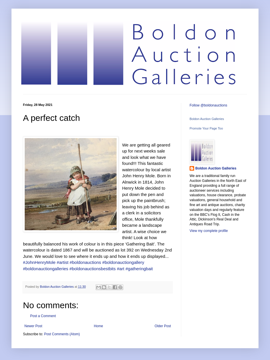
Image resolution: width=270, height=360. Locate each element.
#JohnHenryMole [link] (39, 262)
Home (98, 326)
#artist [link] (63, 262)
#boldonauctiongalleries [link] (45, 268)
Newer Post (33, 326)
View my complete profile (209, 231)
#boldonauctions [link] (85, 262)
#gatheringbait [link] (139, 268)
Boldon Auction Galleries (207, 119)
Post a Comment (43, 316)
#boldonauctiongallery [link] (123, 262)
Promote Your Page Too (206, 128)
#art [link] (120, 268)
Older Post (163, 326)
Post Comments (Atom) (62, 334)
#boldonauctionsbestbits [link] (93, 268)
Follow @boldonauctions (208, 105)
